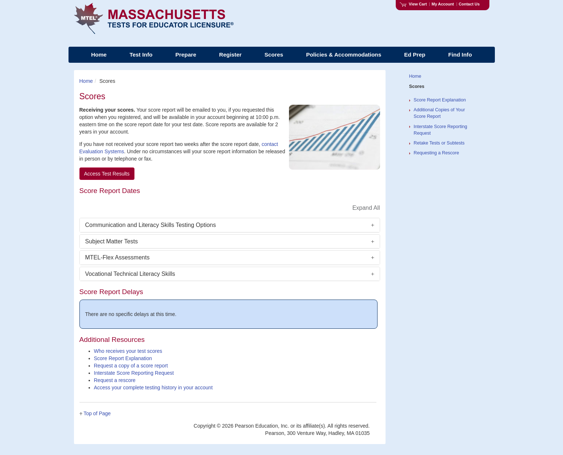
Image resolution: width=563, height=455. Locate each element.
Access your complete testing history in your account (153, 387)
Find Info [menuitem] (460, 54)
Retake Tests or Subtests (439, 143)
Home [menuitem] (99, 54)
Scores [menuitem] (274, 54)
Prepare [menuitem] (185, 54)
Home (86, 81)
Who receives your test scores (128, 351)
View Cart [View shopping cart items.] (413, 4)
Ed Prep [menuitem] (414, 54)
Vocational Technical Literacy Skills (130, 274)
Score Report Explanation (123, 358)
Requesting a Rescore (436, 152)
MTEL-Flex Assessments (117, 257)
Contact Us (469, 4)
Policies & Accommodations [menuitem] (343, 54)
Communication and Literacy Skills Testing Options (150, 225)
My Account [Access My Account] (442, 4)
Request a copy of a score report (131, 366)
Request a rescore (115, 380)
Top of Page (97, 413)
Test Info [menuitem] (140, 54)
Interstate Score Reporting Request (134, 373)
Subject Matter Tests (111, 241)
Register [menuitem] (230, 54)
